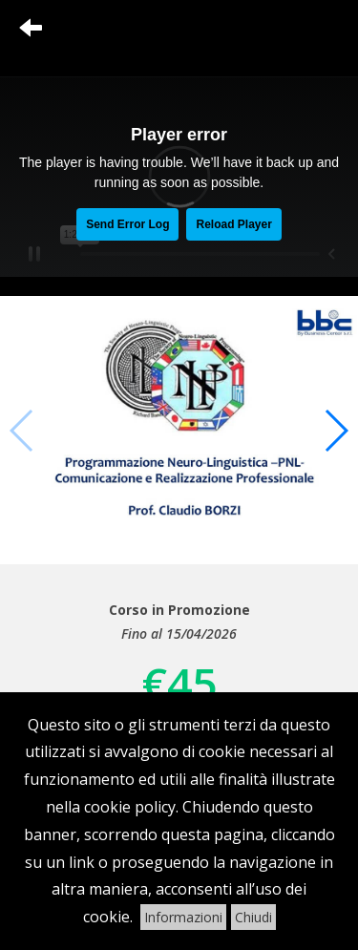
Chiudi (253, 917)
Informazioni (183, 917)
